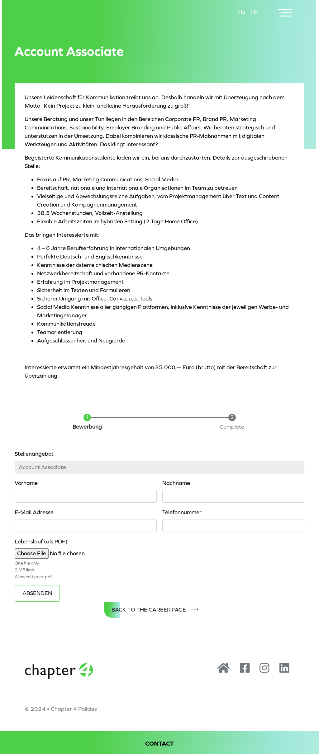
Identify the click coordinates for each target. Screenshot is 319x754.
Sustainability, (87, 127)
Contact (159, 743)
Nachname (176, 483)
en (241, 12)
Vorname (26, 483)
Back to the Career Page (149, 609)
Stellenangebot (34, 453)
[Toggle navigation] (285, 12)
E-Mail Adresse (34, 512)
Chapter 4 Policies (74, 708)
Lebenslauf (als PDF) (41, 541)
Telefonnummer (182, 512)
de (255, 12)
